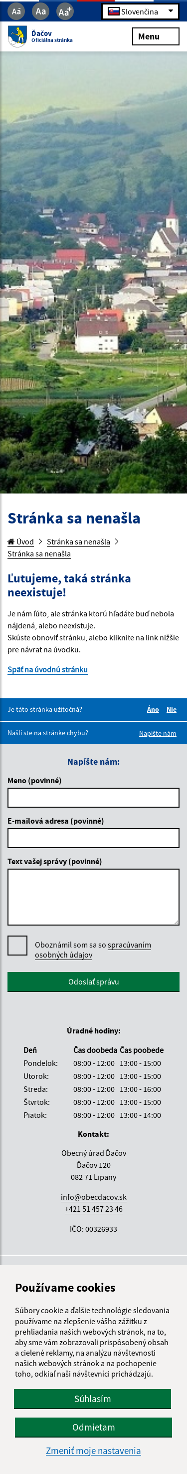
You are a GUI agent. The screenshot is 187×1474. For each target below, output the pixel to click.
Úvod (20, 541)
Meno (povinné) (34, 780)
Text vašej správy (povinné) (54, 861)
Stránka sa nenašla (78, 541)
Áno (154, 709)
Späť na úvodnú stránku (47, 669)
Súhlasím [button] (92, 1399)
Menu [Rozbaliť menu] (156, 35)
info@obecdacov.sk (94, 1197)
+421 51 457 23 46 (94, 1209)
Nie (173, 709)
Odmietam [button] (93, 1427)
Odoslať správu (93, 981)
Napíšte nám (158, 733)
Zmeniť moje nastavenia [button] (93, 1451)
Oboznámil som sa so (93, 950)
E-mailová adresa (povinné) (55, 821)
